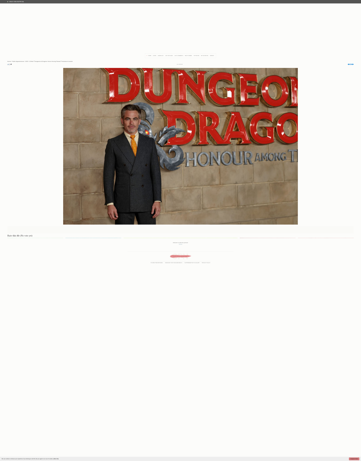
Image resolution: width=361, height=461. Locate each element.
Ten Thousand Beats (176, 262)
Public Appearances (18, 61)
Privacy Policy (206, 262)
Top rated (196, 55)
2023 (26, 61)
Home (149, 55)
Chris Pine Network (15, 1)
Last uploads (169, 55)
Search (212, 55)
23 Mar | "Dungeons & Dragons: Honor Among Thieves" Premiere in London (51, 61)
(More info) (56, 458)
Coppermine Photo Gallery (192, 262)
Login (154, 55)
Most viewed (188, 55)
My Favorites (204, 55)
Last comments (179, 55)
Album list (161, 55)
